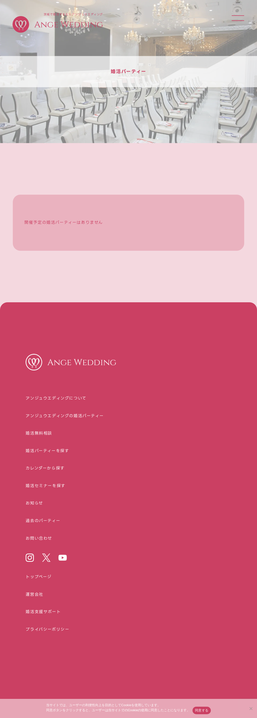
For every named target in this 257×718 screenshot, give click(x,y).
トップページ (39, 577)
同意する (201, 710)
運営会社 (34, 594)
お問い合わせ (39, 538)
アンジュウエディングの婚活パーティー (65, 416)
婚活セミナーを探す (45, 486)
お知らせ (34, 503)
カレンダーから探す (45, 468)
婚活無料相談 (39, 433)
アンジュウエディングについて (56, 398)
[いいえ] (250, 708)
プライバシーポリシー (47, 629)
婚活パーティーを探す (47, 451)
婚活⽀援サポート (43, 612)
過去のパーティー (43, 521)
